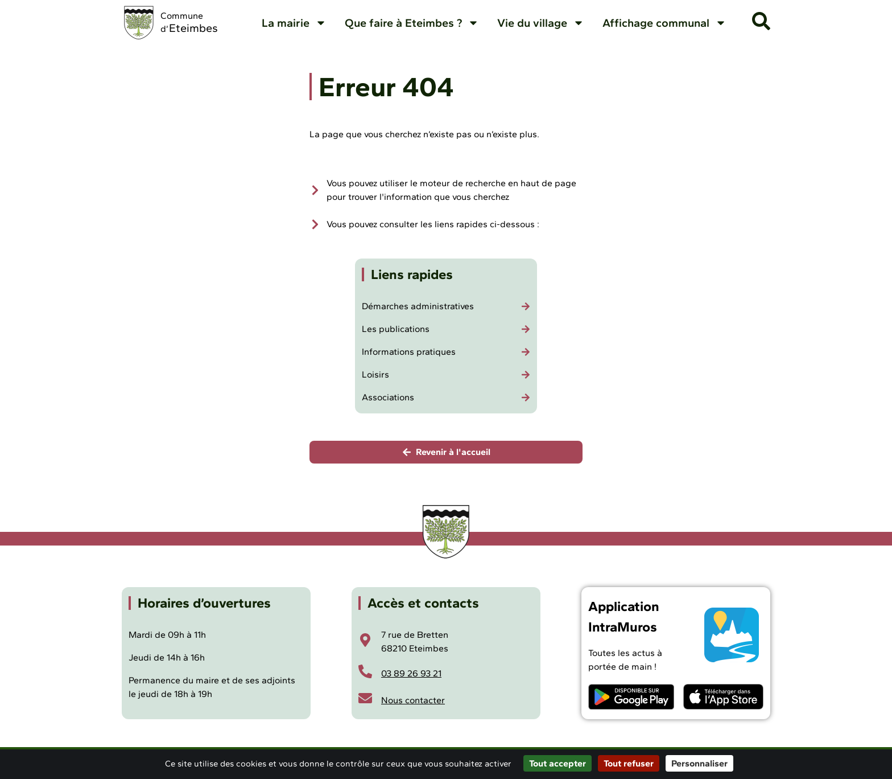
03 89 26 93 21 (411, 673)
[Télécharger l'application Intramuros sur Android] (631, 696)
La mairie (294, 22)
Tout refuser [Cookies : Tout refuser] (629, 763)
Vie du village (540, 22)
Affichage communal (664, 22)
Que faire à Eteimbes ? (412, 22)
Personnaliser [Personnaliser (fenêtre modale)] (699, 763)
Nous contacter (413, 700)
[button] (761, 21)
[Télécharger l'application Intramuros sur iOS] (723, 696)
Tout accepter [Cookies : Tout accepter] (557, 763)
